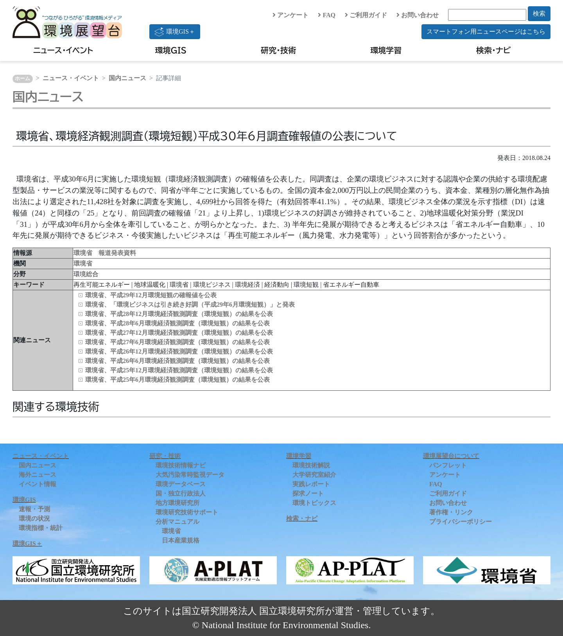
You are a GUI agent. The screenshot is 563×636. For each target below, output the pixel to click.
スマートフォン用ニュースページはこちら (486, 31)
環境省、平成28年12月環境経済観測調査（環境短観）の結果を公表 (179, 314)
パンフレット (448, 465)
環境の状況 (34, 518)
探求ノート (308, 493)
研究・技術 (278, 50)
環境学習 (386, 50)
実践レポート (311, 484)
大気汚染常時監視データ (190, 474)
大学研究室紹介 (314, 474)
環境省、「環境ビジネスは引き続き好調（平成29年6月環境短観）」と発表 (190, 304)
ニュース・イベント (63, 50)
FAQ (326, 15)
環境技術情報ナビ (181, 465)
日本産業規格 (180, 540)
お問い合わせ (417, 15)
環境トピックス (314, 502)
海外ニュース (37, 474)
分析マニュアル (177, 521)
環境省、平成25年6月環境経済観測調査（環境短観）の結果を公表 (177, 379)
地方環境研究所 (177, 502)
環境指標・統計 (41, 528)
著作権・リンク (451, 512)
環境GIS (171, 50)
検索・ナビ (493, 50)
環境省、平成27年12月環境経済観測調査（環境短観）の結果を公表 (179, 332)
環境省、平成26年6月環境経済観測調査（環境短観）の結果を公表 (177, 361)
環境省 (83, 263)
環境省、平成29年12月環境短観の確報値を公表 (151, 295)
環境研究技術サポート (187, 512)
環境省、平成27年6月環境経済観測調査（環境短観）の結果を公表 (177, 342)
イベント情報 (37, 484)
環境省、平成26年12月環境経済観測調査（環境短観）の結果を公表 (179, 351)
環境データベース (181, 484)
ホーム (22, 78)
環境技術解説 (311, 465)
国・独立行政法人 (181, 493)
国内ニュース (127, 78)
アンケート (290, 15)
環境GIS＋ (174, 31)
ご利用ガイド (366, 15)
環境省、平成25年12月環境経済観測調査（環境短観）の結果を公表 (179, 370)
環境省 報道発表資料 (105, 253)
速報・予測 (34, 509)
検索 (539, 13)
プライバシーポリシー (460, 521)
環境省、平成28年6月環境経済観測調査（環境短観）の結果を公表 (177, 323)
